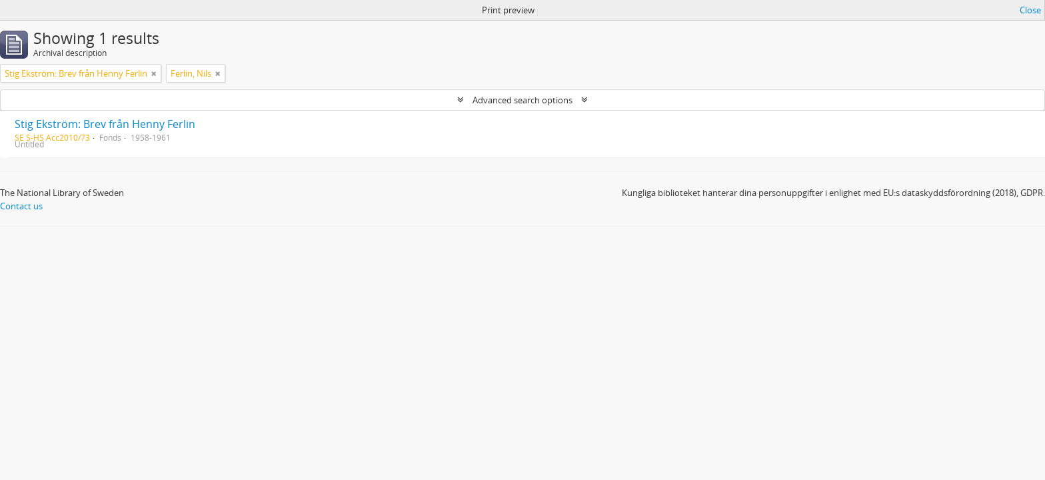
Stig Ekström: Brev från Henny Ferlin (105, 124)
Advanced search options (522, 100)
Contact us (21, 206)
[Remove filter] (154, 73)
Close (1030, 10)
